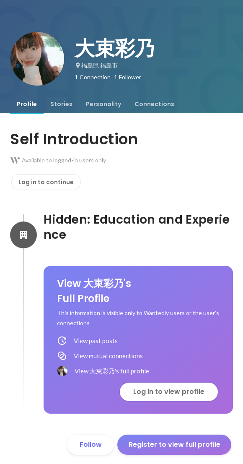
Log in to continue (46, 182)
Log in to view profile (168, 391)
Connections (154, 104)
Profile (27, 104)
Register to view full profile (174, 444)
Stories (61, 104)
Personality (103, 104)
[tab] (27, 104)
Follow (91, 444)
